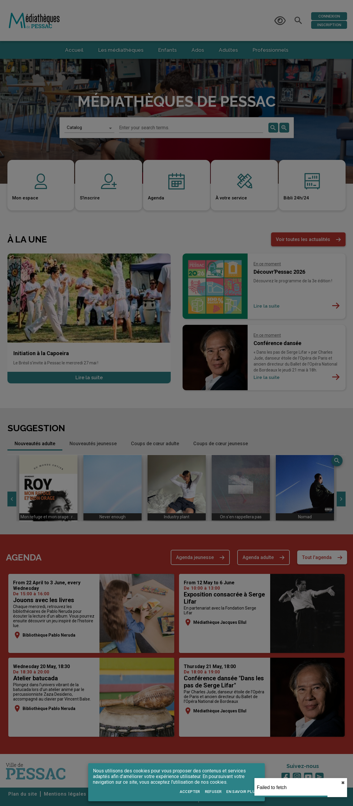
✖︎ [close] (343, 782)
